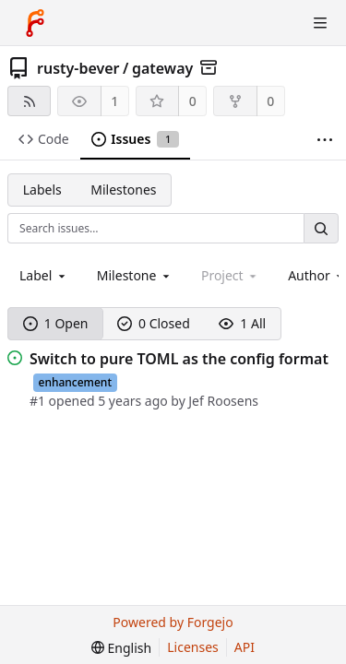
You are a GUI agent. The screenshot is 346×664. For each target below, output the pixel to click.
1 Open (56, 323)
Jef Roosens (223, 400)
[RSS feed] (29, 101)
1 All (242, 323)
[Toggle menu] (320, 23)
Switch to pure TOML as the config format (179, 359)
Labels (42, 189)
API (244, 647)
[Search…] (321, 228)
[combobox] (43, 275)
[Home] (35, 23)
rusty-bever (78, 68)
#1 (37, 400)
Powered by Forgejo (173, 622)
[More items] (325, 140)
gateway (162, 68)
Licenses (193, 647)
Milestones (123, 189)
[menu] (121, 648)
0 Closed (153, 323)
